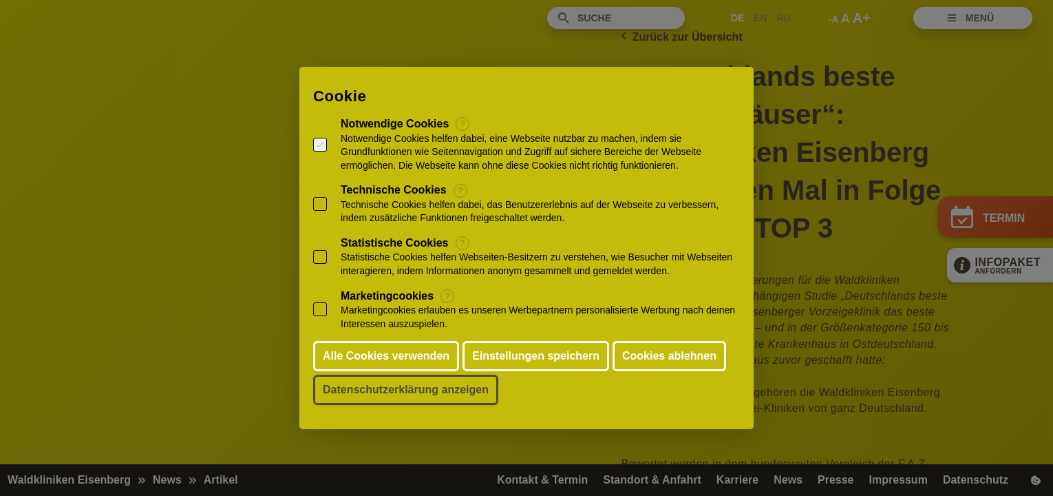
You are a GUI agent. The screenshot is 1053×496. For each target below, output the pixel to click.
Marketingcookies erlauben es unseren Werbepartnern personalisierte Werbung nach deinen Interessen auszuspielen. (538, 316)
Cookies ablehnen (669, 356)
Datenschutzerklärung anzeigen (406, 389)
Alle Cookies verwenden (386, 356)
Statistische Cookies (395, 243)
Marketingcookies (387, 296)
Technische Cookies (394, 190)
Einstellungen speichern (535, 356)
